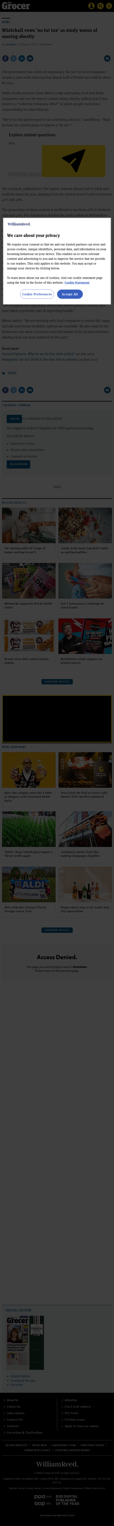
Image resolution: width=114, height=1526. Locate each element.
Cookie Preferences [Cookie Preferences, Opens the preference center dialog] (37, 294)
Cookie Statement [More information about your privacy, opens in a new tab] (77, 282)
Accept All (70, 294)
